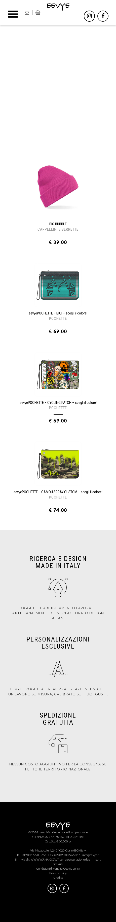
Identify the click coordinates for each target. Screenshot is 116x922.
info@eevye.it (90, 855)
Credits (58, 877)
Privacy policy (58, 873)
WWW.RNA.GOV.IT (46, 859)
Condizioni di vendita (49, 868)
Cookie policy (71, 868)
